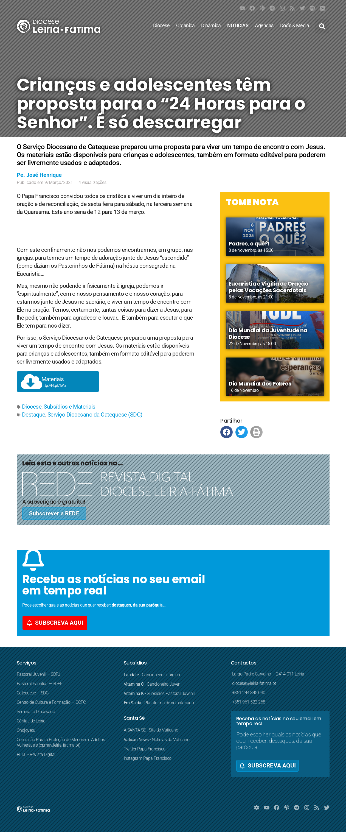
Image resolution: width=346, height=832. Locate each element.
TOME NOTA (252, 202)
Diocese (161, 25)
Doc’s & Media (294, 25)
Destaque (33, 414)
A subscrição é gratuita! (53, 502)
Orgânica (185, 25)
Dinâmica (211, 25)
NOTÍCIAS (237, 25)
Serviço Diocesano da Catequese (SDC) (94, 414)
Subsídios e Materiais (69, 406)
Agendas (264, 25)
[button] (322, 26)
